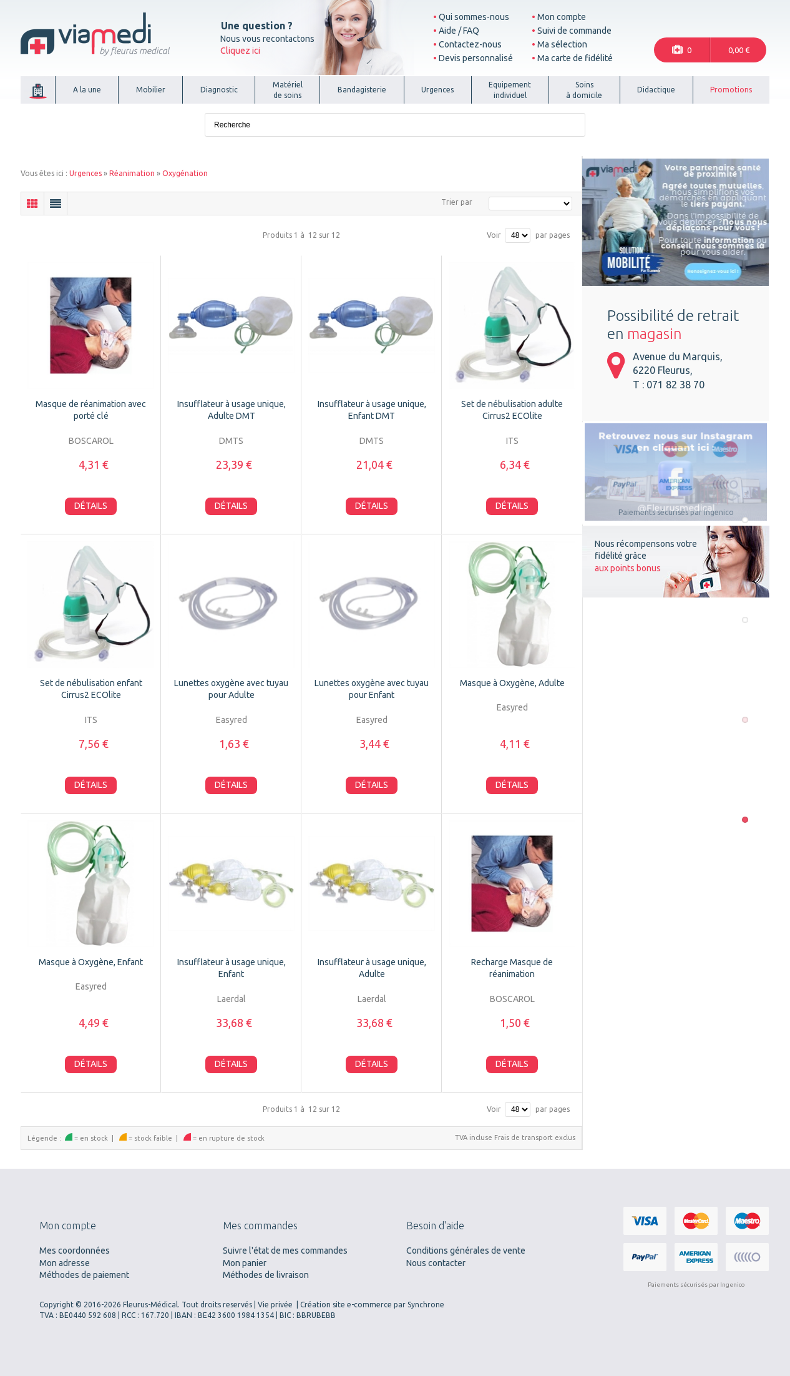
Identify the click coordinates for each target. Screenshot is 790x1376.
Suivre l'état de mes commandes (285, 1251)
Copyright (56, 1304)
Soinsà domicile (584, 90)
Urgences (85, 173)
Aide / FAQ (459, 31)
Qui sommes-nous (474, 17)
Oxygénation (185, 173)
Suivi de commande (574, 31)
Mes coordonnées (74, 1251)
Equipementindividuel (510, 90)
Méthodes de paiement (84, 1275)
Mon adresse (64, 1263)
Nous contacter (436, 1263)
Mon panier (244, 1263)
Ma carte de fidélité (575, 58)
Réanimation (132, 173)
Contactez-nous (470, 44)
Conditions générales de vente (465, 1251)
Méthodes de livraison (266, 1275)
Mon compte (561, 17)
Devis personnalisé (476, 58)
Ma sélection (562, 44)
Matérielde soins (288, 90)
